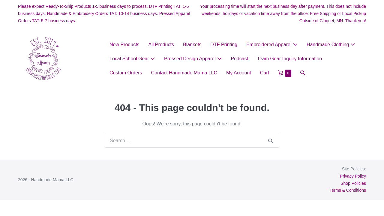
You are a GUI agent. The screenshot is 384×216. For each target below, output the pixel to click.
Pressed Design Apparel (193, 58)
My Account (238, 72)
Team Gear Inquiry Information (289, 58)
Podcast (239, 58)
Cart (264, 72)
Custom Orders (126, 72)
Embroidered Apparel (272, 44)
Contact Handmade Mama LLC (184, 72)
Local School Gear (132, 58)
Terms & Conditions (348, 190)
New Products (125, 44)
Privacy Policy (353, 176)
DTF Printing (223, 44)
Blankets (192, 44)
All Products (161, 44)
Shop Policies (353, 183)
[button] (303, 73)
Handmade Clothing (331, 44)
